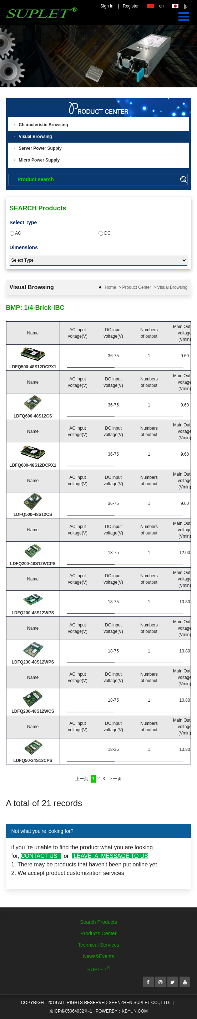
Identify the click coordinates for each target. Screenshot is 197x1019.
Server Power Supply (40, 148)
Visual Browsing (35, 136)
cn (161, 6)
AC (15, 233)
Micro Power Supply (39, 160)
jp (185, 6)
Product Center (136, 287)
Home (110, 287)
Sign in (106, 6)
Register (131, 6)
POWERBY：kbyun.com (122, 1011)
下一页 (115, 778)
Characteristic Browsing (43, 124)
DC (104, 233)
